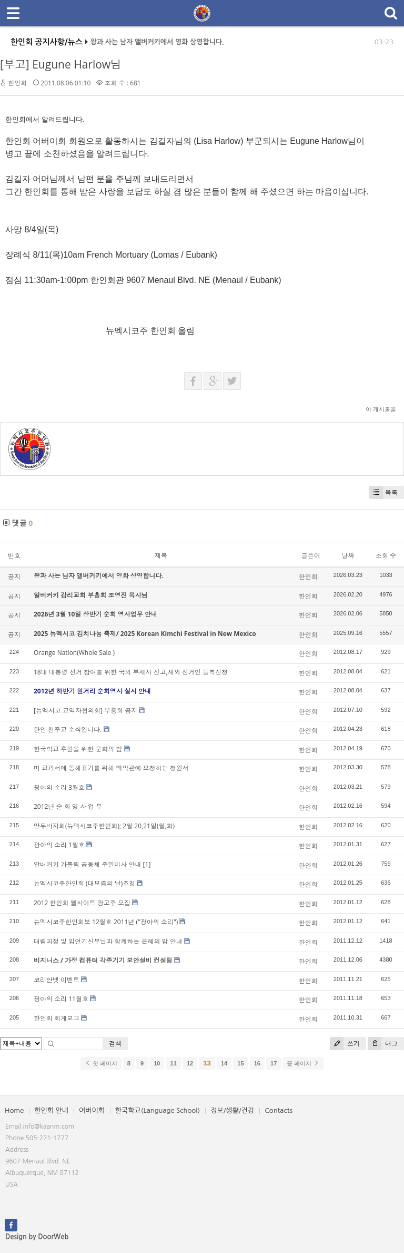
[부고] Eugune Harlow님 (61, 64)
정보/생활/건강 (232, 1110)
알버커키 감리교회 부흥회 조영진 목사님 (90, 595)
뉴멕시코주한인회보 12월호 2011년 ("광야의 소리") (106, 921)
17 (273, 1063)
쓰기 (345, 1043)
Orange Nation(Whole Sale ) (74, 652)
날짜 (347, 555)
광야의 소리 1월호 (59, 844)
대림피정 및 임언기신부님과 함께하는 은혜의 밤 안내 (108, 941)
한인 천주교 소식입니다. (68, 729)
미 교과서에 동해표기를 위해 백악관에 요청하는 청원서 (111, 767)
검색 (115, 1043)
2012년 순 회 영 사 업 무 (68, 806)
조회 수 (386, 555)
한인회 (17, 83)
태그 (383, 1043)
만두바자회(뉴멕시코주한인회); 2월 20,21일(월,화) (104, 825)
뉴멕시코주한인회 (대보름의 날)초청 (84, 883)
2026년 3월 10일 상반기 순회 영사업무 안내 (95, 614)
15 (240, 1063)
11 (173, 1063)
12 (190, 1063)
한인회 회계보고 (56, 1018)
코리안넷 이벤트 (56, 979)
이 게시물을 (381, 409)
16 (257, 1063)
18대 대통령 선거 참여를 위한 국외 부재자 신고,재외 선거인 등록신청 (131, 672)
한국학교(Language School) (157, 1110)
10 (157, 1063)
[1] (147, 864)
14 (224, 1063)
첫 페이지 (101, 1063)
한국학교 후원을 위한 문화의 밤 (78, 749)
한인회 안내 (51, 1110)
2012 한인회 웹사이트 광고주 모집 (82, 902)
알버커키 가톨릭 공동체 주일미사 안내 (87, 864)
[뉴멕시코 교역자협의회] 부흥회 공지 (85, 710)
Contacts (278, 1110)
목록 (383, 492)
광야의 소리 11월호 (61, 998)
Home (14, 1110)
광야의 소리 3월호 (59, 787)
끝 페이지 (303, 1063)
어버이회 (92, 1110)
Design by (36, 1237)
